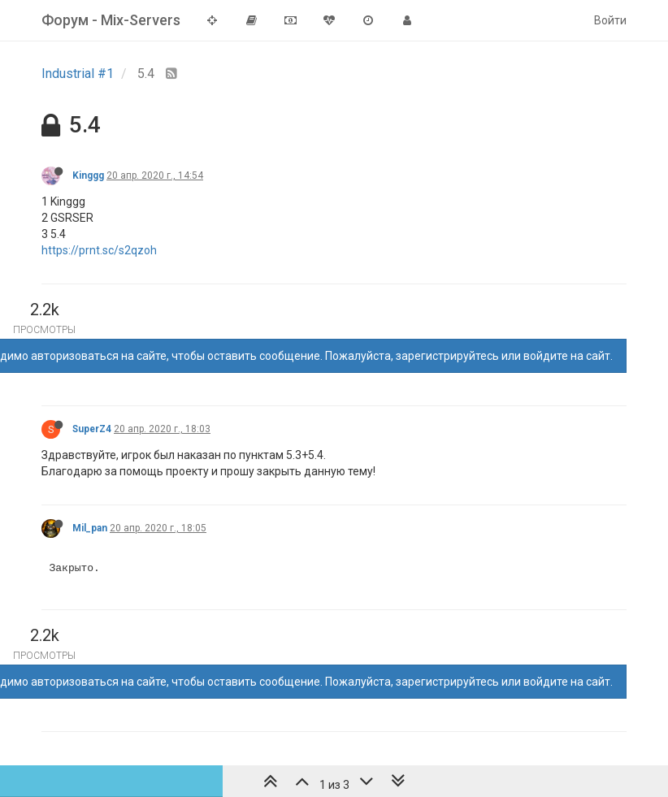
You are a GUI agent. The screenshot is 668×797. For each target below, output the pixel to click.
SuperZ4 (91, 429)
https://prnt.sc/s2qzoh (99, 250)
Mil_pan (89, 528)
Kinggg (88, 175)
